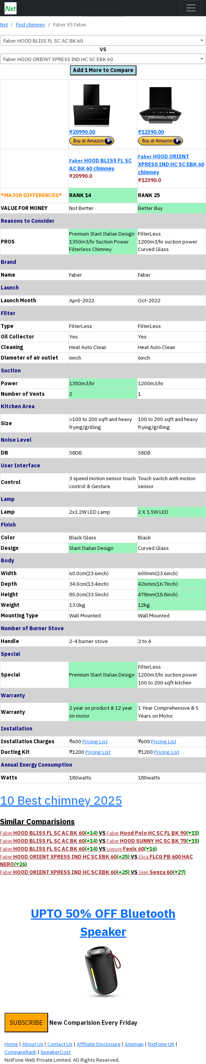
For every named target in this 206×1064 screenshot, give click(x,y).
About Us (32, 1044)
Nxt (4, 24)
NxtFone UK (161, 1044)
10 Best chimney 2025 (61, 800)
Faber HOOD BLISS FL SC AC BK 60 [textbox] (43, 40)
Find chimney (30, 24)
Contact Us (60, 1044)
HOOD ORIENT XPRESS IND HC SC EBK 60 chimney (171, 164)
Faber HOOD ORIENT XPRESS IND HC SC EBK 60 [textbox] (58, 59)
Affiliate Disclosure (99, 1044)
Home (11, 1044)
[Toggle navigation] (190, 7)
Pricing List (95, 741)
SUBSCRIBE (26, 1022)
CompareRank (20, 1052)
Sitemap (134, 1044)
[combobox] (103, 40)
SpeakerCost (56, 1052)
